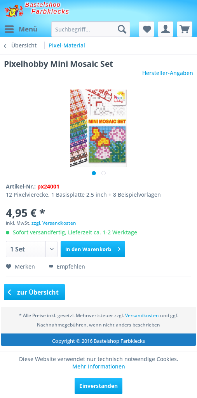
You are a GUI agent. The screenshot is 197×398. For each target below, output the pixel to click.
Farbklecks (50, 11)
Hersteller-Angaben (167, 73)
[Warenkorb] (184, 29)
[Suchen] (122, 29)
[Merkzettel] (146, 29)
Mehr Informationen (98, 366)
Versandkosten (142, 315)
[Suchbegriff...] (90, 29)
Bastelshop (43, 4)
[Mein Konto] (165, 29)
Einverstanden (98, 385)
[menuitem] (20, 29)
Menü (21, 28)
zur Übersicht (33, 292)
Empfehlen (67, 266)
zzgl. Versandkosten (53, 223)
